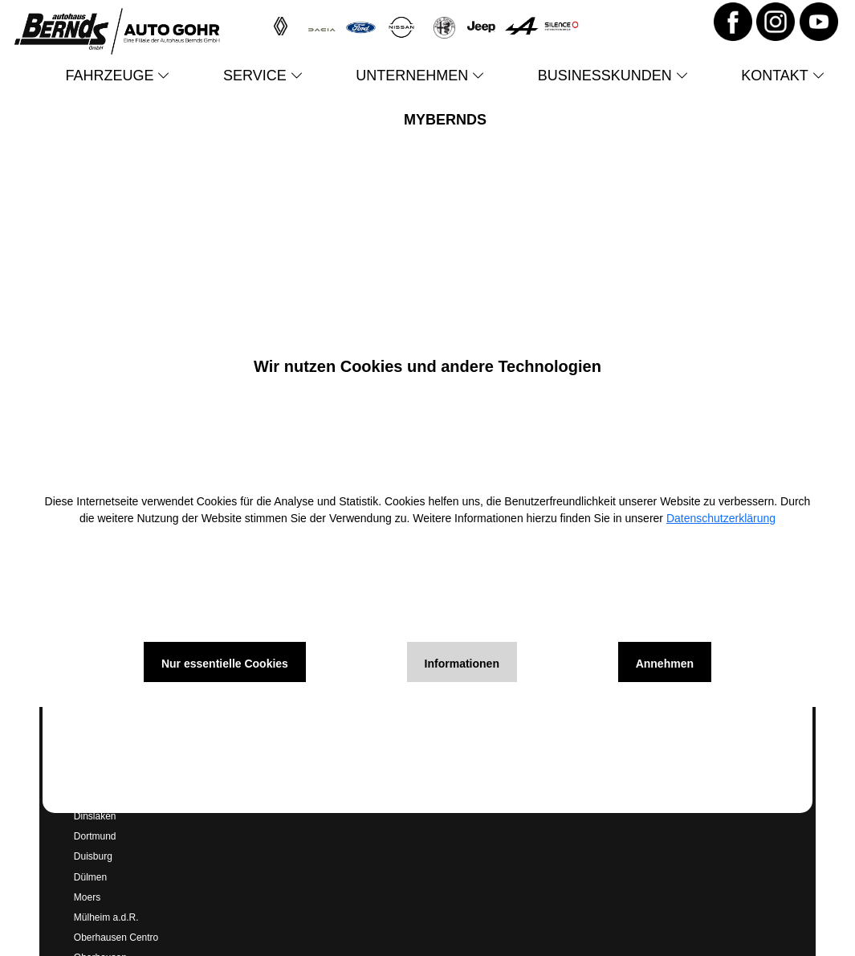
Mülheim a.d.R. (106, 917)
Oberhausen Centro (116, 937)
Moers (87, 897)
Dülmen (90, 877)
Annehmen (665, 663)
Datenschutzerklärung (721, 518)
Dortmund (95, 836)
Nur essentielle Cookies (224, 663)
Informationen (462, 663)
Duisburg (93, 856)
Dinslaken (95, 816)
